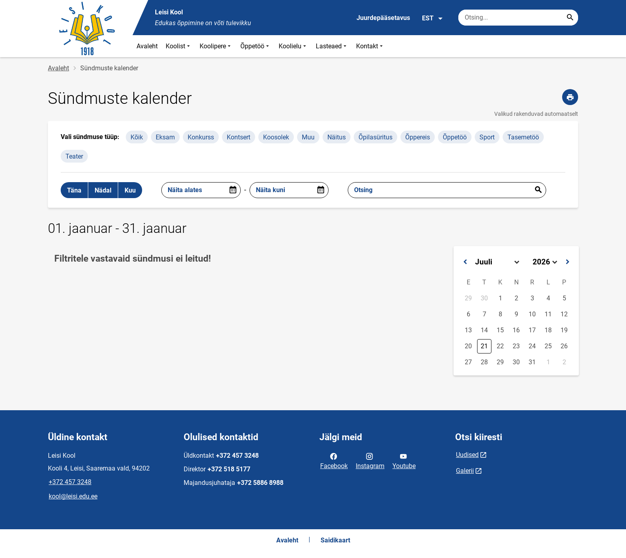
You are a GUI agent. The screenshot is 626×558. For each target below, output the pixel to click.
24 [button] (532, 346)
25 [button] (548, 346)
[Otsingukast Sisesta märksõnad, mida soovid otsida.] (518, 18)
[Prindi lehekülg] (570, 97)
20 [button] (468, 346)
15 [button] (500, 330)
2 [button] (516, 298)
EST (432, 18)
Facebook (334, 460)
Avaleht (147, 46)
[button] (465, 262)
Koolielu (293, 46)
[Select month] (497, 262)
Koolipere (216, 46)
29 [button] (468, 298)
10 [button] (532, 314)
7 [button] (484, 314)
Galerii (465, 471)
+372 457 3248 (70, 482)
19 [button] (564, 330)
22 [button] (500, 346)
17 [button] (532, 330)
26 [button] (564, 346)
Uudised (467, 455)
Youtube (404, 460)
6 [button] (468, 314)
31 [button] (532, 362)
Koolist (179, 46)
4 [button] (548, 298)
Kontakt (370, 46)
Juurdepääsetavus (383, 18)
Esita (538, 190)
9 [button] (516, 314)
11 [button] (548, 314)
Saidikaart (335, 540)
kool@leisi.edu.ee (73, 496)
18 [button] (548, 330)
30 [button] (484, 298)
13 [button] (468, 330)
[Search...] (570, 17)
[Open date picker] (233, 190)
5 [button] (564, 298)
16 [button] (516, 330)
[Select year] (545, 262)
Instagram (370, 460)
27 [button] (468, 362)
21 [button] (484, 346)
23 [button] (516, 346)
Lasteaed (332, 46)
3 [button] (532, 298)
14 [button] (484, 330)
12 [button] (564, 314)
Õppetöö (255, 46)
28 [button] (484, 362)
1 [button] (500, 298)
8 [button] (500, 314)
